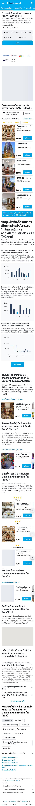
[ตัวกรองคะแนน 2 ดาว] (4, 123)
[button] (3, 3)
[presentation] (31, 108)
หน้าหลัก (5, 801)
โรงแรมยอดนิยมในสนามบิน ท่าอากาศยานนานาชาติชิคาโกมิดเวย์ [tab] (15, 743)
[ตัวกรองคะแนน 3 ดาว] (10, 123)
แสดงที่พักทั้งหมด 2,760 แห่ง (11, 582)
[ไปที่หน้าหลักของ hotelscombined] (13, 3)
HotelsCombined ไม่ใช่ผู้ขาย (18, 786)
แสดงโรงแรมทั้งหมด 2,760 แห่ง (12, 399)
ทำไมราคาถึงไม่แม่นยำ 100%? (18, 793)
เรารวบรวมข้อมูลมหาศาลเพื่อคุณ (18, 789)
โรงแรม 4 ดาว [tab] (7, 733)
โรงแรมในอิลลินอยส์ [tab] (9, 738)
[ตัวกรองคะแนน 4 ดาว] (17, 123)
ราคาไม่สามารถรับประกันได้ (13, 780)
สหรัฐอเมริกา (12, 801)
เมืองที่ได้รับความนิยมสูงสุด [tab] (10, 725)
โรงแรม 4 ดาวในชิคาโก (9, 770)
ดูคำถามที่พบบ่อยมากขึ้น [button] (17, 701)
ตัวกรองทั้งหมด (28, 119)
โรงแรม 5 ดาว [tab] (18, 733)
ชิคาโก (3, 805)
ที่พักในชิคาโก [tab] (19, 720)
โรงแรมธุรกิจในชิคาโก (8, 760)
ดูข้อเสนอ (27, 138)
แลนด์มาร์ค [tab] (6, 748)
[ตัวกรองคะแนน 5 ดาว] (25, 123)
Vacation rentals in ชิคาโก (9, 757)
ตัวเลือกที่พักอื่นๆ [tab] (7, 720)
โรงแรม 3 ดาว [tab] (21, 729)
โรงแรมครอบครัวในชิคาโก (10, 763)
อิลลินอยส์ (24, 801)
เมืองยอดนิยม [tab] (25, 725)
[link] (17, 214)
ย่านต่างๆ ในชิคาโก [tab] (8, 729)
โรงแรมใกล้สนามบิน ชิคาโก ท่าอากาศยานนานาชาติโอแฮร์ (17, 766)
